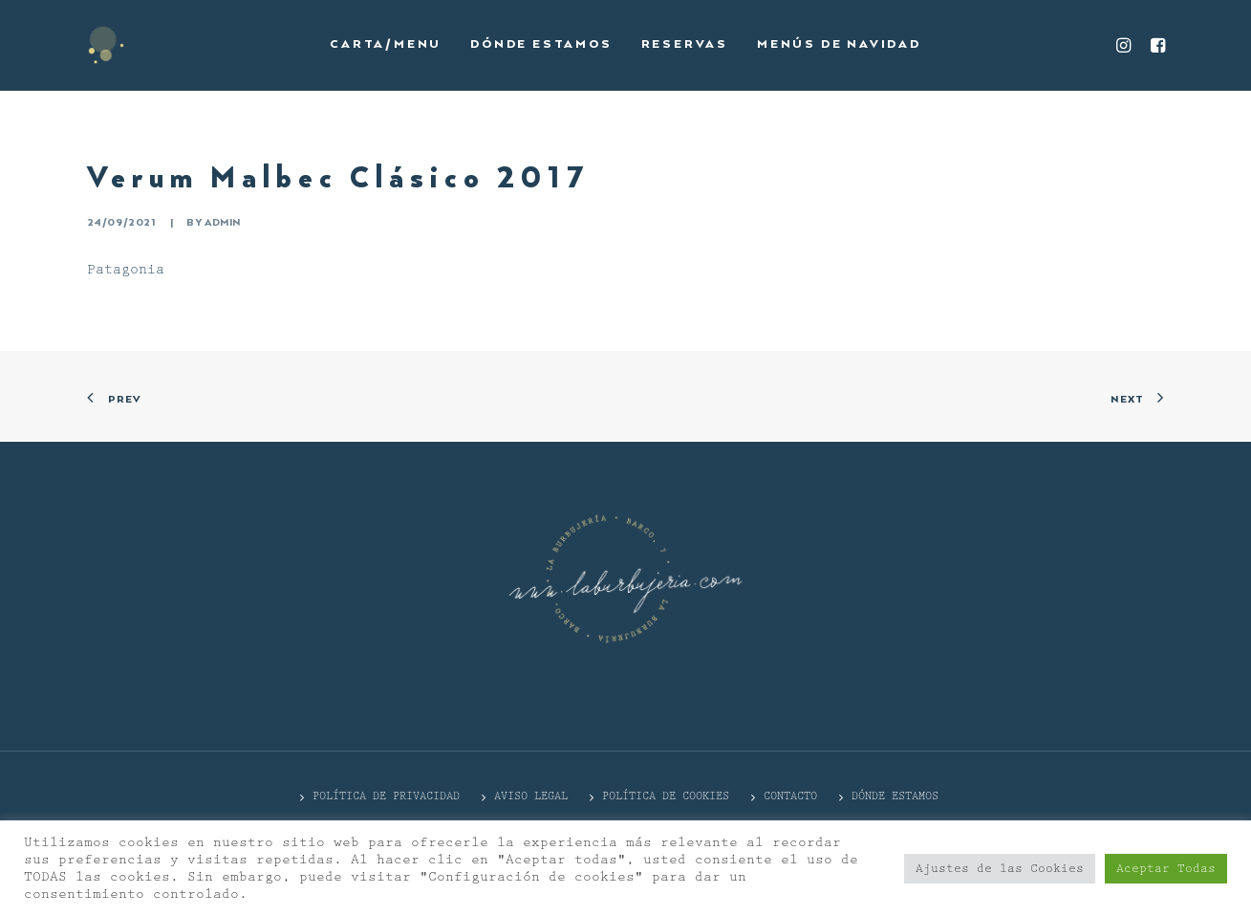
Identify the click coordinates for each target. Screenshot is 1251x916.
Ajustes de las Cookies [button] (1000, 868)
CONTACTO (790, 796)
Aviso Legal (531, 796)
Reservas (684, 44)
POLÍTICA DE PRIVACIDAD (386, 796)
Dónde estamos (541, 44)
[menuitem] (385, 45)
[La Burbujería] (106, 45)
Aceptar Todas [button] (1166, 868)
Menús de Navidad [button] (839, 44)
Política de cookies (665, 796)
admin (223, 223)
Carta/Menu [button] (386, 44)
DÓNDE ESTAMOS (895, 796)
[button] (1126, 45)
